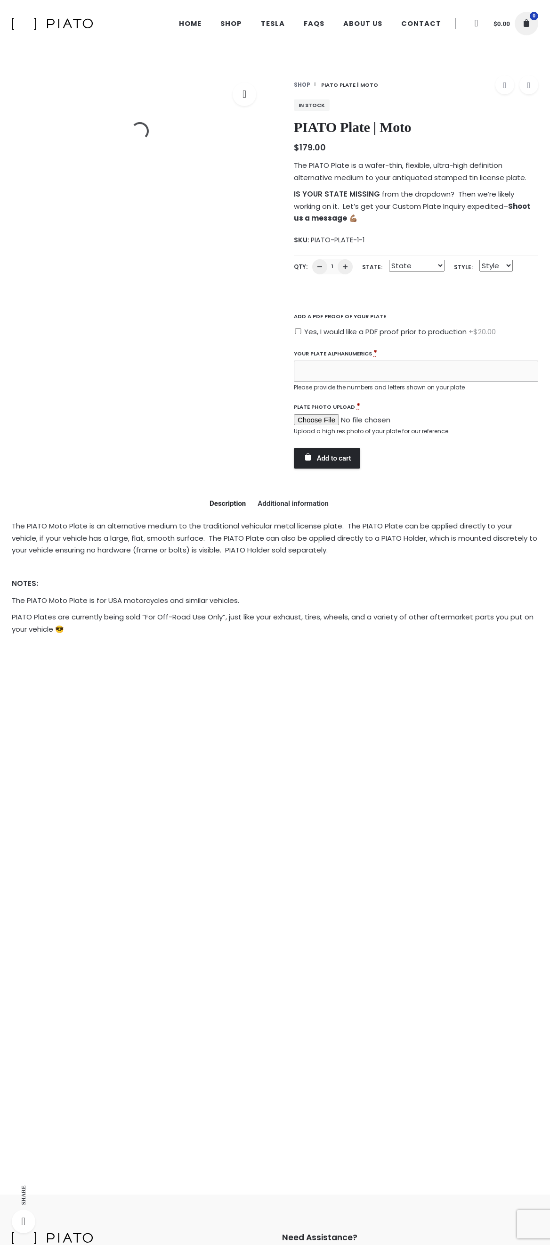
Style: (463, 267)
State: (372, 267)
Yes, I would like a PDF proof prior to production (399, 332)
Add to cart (327, 457)
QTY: (300, 267)
